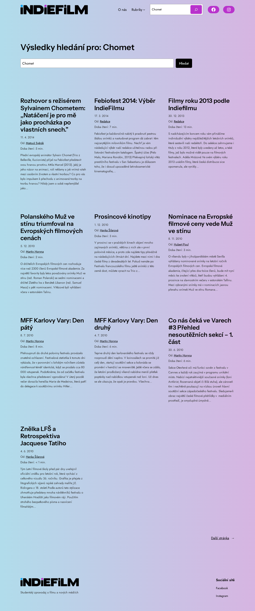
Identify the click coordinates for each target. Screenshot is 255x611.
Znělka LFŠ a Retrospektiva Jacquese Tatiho (43, 436)
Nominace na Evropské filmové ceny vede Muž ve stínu (200, 223)
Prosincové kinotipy (122, 216)
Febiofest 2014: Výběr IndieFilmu (124, 104)
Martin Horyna (35, 252)
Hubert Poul (181, 244)
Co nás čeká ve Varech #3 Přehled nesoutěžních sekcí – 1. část (200, 331)
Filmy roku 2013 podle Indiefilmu (199, 104)
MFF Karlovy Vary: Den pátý (52, 324)
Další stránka (223, 538)
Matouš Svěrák (35, 143)
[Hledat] (196, 9)
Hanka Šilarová (109, 230)
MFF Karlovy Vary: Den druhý (126, 324)
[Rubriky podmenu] (144, 10)
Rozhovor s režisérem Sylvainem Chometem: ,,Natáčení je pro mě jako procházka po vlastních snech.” (52, 115)
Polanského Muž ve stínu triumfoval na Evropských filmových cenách (51, 227)
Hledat (184, 63)
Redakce (105, 121)
